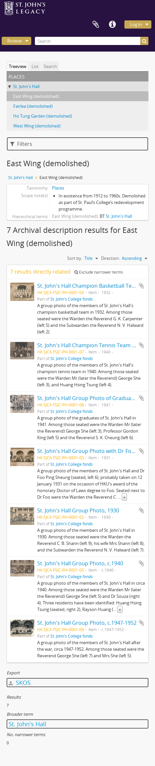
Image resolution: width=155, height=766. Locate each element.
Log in (136, 24)
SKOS (20, 683)
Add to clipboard (141, 285)
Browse (14, 41)
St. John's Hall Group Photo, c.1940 (80, 563)
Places (58, 188)
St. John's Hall (26, 86)
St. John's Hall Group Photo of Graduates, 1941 (95, 398)
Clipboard (96, 24)
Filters (21, 143)
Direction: (110, 258)
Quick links (112, 24)
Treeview (17, 66)
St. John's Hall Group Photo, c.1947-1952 (87, 622)
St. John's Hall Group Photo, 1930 (78, 510)
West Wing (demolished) (37, 126)
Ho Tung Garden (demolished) (42, 116)
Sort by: (74, 258)
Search (50, 66)
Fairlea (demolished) (33, 106)
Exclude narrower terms (98, 272)
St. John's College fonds (71, 299)
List (35, 66)
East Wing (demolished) (36, 96)
